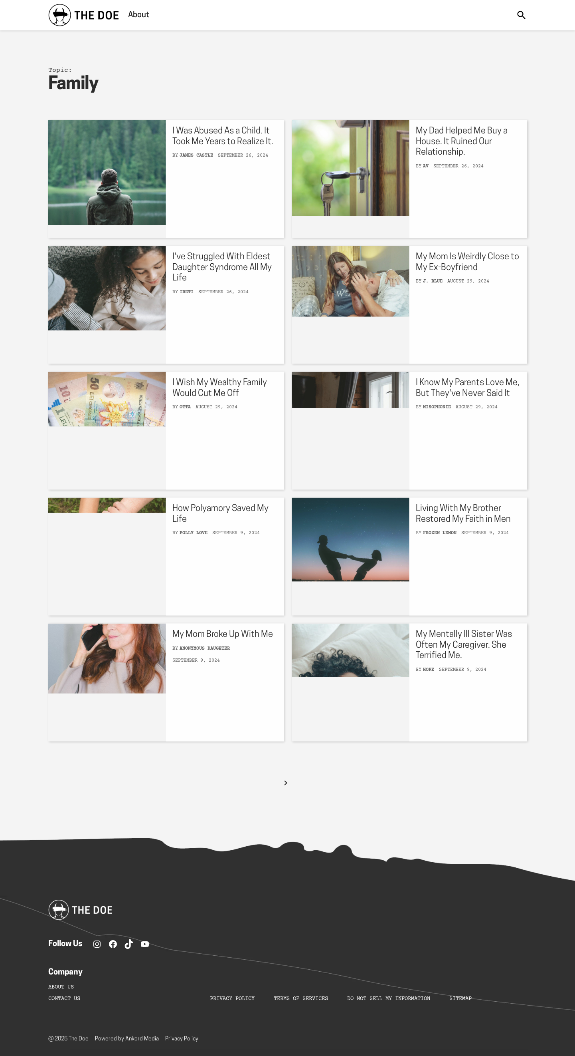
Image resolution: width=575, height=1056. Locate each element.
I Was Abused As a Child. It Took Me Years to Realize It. (222, 148)
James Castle (196, 167)
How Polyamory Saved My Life (220, 525)
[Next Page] (285, 794)
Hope (428, 681)
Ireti (187, 303)
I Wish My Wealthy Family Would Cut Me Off (219, 400)
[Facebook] (113, 944)
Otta (185, 419)
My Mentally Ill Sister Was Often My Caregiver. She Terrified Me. (464, 657)
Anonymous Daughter (205, 660)
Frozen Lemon (439, 544)
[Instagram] (97, 944)
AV (426, 177)
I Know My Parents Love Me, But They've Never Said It (468, 400)
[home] (83, 15)
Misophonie (437, 419)
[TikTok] (129, 944)
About (138, 15)
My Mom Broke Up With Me (222, 646)
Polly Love (193, 544)
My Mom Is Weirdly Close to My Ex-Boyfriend (467, 274)
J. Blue (433, 293)
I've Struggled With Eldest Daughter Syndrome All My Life (222, 279)
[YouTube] (145, 944)
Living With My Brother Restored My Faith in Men (463, 525)
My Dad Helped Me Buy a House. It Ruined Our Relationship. (462, 153)
